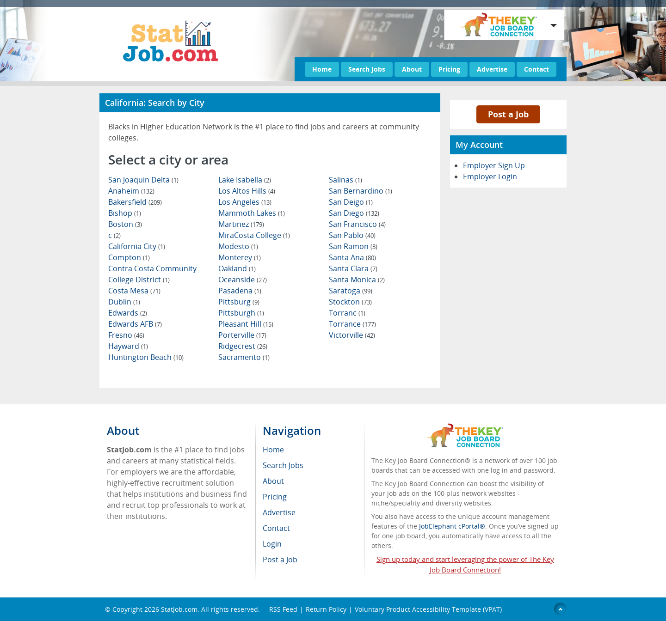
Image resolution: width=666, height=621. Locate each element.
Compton (129, 257)
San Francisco (357, 224)
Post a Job (508, 114)
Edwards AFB (135, 324)
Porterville (242, 335)
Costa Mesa (134, 291)
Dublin (124, 302)
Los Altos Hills (246, 191)
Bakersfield (135, 202)
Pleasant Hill (245, 324)
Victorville (352, 335)
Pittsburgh (241, 313)
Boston (125, 224)
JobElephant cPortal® (452, 526)
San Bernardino (360, 191)
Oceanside (242, 279)
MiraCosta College (254, 235)
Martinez (241, 224)
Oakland (237, 268)
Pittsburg (238, 302)
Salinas (345, 180)
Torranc (347, 313)
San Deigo (351, 202)
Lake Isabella (244, 180)
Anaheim (131, 191)
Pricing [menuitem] (275, 497)
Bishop (124, 213)
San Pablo (352, 235)
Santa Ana (352, 257)
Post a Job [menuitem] (280, 559)
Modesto (238, 246)
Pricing (449, 69)
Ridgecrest (242, 346)
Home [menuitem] (273, 449)
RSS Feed (283, 609)
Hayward (128, 346)
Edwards (127, 313)
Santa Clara (353, 268)
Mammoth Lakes (251, 213)
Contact (536, 69)
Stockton (350, 302)
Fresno (126, 335)
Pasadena (239, 291)
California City (136, 246)
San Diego (354, 213)
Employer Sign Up (494, 165)
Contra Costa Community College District (152, 274)
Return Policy (326, 609)
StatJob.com (179, 609)
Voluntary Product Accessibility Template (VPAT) (428, 609)
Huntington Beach (146, 357)
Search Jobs (366, 69)
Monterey (239, 257)
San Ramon (353, 246)
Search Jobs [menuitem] (283, 465)
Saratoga (350, 291)
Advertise (492, 69)
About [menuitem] (273, 481)
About (412, 69)
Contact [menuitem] (276, 528)
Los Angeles (244, 202)
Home (322, 69)
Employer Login (490, 176)
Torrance (352, 324)
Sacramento (244, 357)
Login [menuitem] (272, 544)
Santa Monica (357, 279)
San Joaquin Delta (143, 180)
